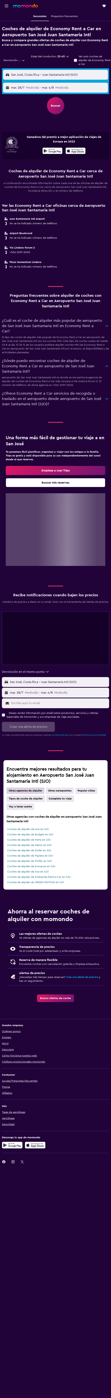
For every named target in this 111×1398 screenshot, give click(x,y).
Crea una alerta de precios (82, 977)
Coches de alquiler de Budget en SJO (30, 834)
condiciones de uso (62, 735)
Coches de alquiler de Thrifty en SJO (29, 861)
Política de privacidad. (95, 735)
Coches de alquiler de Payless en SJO (30, 855)
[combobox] (14, 60)
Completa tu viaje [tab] (60, 798)
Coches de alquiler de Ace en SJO (28, 871)
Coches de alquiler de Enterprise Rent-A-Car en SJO (38, 877)
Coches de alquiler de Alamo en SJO (29, 845)
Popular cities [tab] (86, 790)
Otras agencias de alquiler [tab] (25, 790)
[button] (6, 6)
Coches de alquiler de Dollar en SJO (29, 850)
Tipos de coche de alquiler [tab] (26, 798)
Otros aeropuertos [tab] (59, 790)
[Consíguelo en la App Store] (35, 1145)
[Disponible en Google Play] (52, 151)
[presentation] (76, 150)
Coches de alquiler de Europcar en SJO (31, 866)
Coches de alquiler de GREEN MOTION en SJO (35, 882)
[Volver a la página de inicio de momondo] (25, 6)
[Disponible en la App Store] (76, 151)
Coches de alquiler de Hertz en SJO (29, 840)
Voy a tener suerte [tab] (20, 806)
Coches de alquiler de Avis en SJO (28, 829)
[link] (55, 470)
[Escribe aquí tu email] (59, 703)
